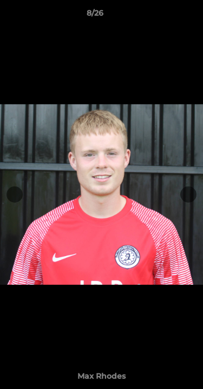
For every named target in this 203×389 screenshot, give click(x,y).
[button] (164, 16)
